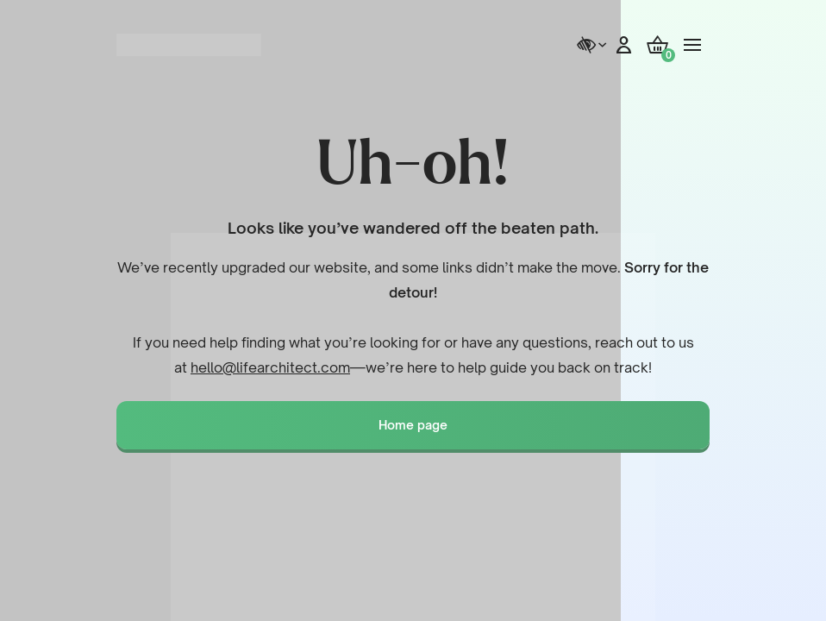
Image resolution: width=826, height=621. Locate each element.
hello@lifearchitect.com (270, 367)
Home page (413, 424)
